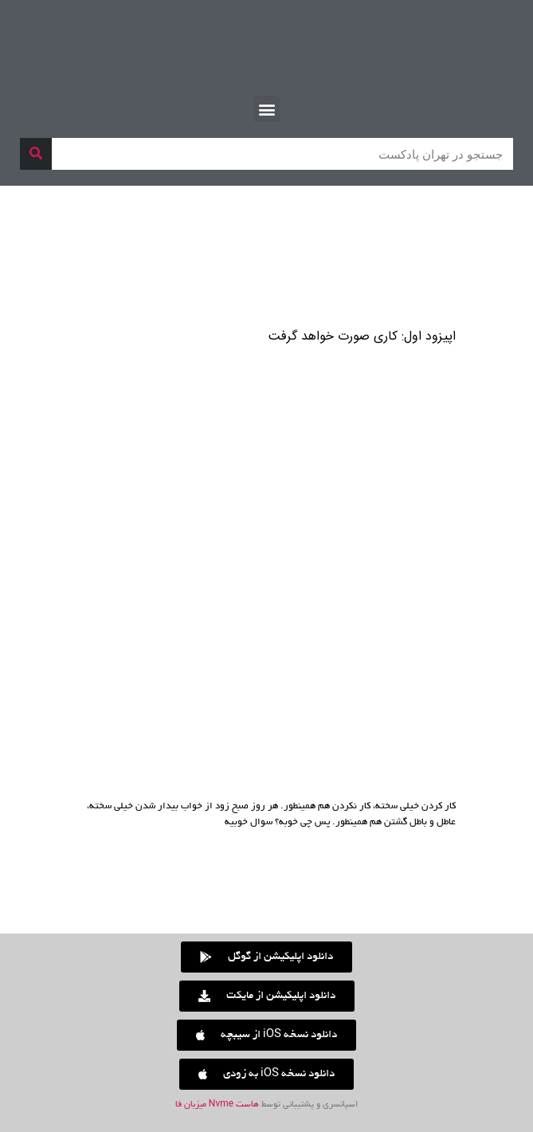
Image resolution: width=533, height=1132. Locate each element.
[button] (266, 109)
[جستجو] (36, 154)
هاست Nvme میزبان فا (217, 1105)
